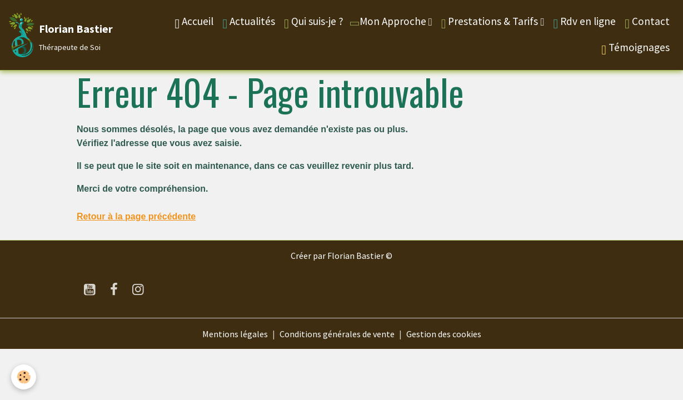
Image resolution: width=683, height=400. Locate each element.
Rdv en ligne (584, 22)
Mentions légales (235, 333)
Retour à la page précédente (136, 216)
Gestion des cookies (443, 333)
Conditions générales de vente (337, 333)
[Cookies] (23, 376)
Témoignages (635, 49)
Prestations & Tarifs (491, 22)
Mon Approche (388, 21)
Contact (647, 22)
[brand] (58, 35)
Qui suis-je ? (313, 22)
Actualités (248, 22)
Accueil (194, 22)
